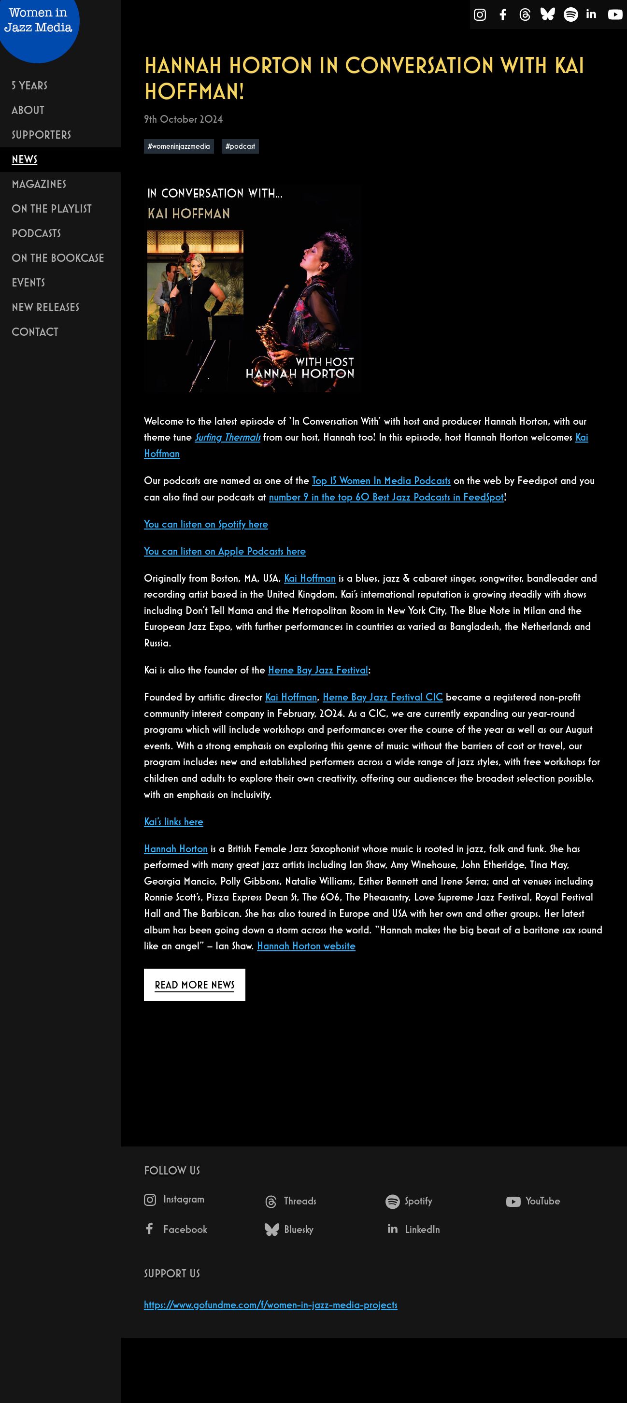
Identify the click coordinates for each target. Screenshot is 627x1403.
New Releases (45, 307)
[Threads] (525, 16)
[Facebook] (503, 16)
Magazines (39, 184)
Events (28, 282)
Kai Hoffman (310, 578)
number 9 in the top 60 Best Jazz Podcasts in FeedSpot (386, 496)
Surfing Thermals (227, 437)
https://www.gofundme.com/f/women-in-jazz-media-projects (271, 1304)
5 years (29, 85)
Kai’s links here (173, 821)
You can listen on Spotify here (206, 523)
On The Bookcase (58, 258)
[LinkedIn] (592, 16)
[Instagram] (480, 16)
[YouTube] (615, 16)
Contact (35, 332)
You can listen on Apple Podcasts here (225, 551)
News (24, 159)
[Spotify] (571, 16)
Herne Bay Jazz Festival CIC (383, 696)
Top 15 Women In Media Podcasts (381, 480)
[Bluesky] (547, 16)
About (28, 110)
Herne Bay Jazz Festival (318, 669)
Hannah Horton (176, 848)
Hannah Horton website (306, 945)
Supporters (41, 135)
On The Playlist (52, 208)
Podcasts (36, 233)
